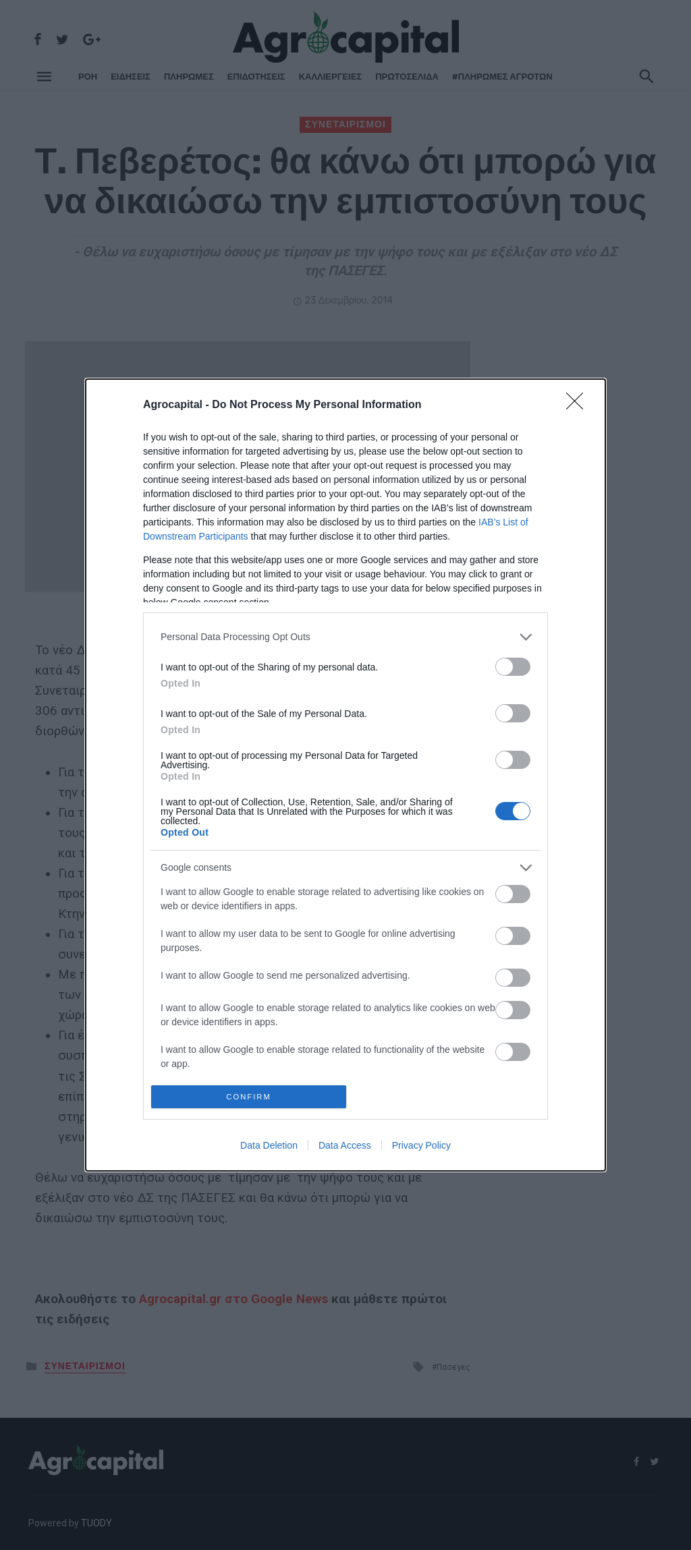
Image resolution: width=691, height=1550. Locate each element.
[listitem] (345, 633)
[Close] (579, 401)
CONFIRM (252, 1096)
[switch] (512, 663)
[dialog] (345, 774)
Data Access (345, 1149)
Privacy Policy (421, 1149)
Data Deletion (269, 1149)
